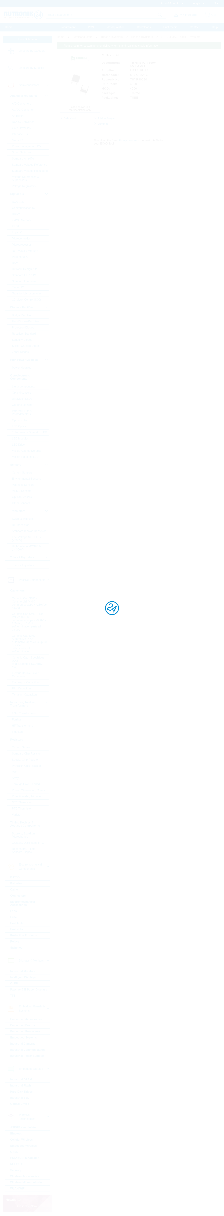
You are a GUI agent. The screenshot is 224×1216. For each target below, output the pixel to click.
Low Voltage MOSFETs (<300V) (26, 539)
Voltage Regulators (24, 186)
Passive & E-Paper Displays (28, 989)
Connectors (18, 895)
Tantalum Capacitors (25, 694)
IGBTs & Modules (23, 518)
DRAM (16, 214)
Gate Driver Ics (21, 128)
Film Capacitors (21, 688)
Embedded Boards (22, 1025)
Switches (16, 947)
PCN (91, 27)
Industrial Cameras (22, 1043)
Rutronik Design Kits (24, 269)
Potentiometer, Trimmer (26, 796)
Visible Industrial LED (25, 456)
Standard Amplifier (23, 158)
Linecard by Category (32, 50)
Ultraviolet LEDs (22, 398)
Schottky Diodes (22, 339)
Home (9, 27)
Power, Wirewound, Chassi (28, 790)
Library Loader (127, 140)
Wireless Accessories (24, 1176)
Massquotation (115, 27)
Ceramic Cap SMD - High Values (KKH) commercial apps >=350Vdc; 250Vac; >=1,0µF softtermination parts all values (30, 621)
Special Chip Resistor (25, 759)
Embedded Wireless (23, 1145)
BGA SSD (18, 201)
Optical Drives (19, 1103)
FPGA (16, 226)
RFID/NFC (16, 1164)
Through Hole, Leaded (26, 784)
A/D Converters (21, 103)
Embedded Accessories (26, 1019)
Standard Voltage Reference (29, 164)
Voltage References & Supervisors (25, 178)
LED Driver (19, 444)
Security (15, 1170)
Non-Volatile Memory (25, 250)
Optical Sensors (22, 497)
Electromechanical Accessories (22, 903)
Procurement (68, 27)
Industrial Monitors (22, 971)
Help (215, 27)
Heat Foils (17, 923)
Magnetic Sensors (23, 484)
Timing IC (18, 287)
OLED (14, 983)
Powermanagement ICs (26, 146)
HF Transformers (22, 725)
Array (15, 778)
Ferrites (16, 719)
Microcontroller (21, 238)
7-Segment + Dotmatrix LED (29, 432)
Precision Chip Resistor (26, 765)
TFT (12, 995)
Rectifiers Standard (24, 333)
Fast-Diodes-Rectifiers (26, 321)
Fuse (13, 917)
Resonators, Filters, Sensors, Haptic (24, 850)
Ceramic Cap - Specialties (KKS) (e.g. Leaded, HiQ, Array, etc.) (28, 662)
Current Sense (21, 747)
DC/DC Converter (23, 121)
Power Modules (21, 367)
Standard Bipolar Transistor (29, 531)
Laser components (23, 386)
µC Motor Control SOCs (27, 299)
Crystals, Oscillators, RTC (28, 842)
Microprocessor (21, 244)
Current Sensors (22, 472)
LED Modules (20, 438)
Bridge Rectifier (21, 315)
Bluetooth (16, 1133)
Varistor (16, 814)
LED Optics (19, 426)
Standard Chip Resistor (26, 753)
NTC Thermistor (22, 802)
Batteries (16, 883)
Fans (13, 911)
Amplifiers (18, 115)
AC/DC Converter (23, 109)
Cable (14, 889)
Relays (14, 941)
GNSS (14, 1151)
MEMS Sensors (21, 490)
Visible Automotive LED (26, 450)
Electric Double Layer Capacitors (25, 675)
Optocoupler (19, 420)
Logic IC (17, 232)
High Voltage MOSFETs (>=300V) (26, 548)
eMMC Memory (21, 220)
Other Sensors (21, 503)
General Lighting (22, 404)
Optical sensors (21, 392)
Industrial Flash (20, 1085)
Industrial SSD (19, 1097)
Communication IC (23, 207)
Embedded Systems (23, 1037)
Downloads (144, 27)
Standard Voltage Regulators (30, 170)
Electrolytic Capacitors (26, 682)
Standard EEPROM (24, 275)
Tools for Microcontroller (27, 293)
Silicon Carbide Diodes (26, 345)
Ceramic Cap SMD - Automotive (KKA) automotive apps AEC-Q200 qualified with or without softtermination (29, 643)
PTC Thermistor (22, 808)
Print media (170, 27)
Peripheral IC (20, 256)
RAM (15, 262)
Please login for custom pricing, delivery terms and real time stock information (112, 45)
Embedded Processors (25, 1031)
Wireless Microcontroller (26, 1182)
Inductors (18, 731)
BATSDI (15, 877)
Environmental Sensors (26, 478)
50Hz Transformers (24, 713)
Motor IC (17, 140)
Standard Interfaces (24, 281)
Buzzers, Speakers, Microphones (24, 835)
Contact (195, 27)
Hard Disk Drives (21, 1091)
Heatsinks (17, 929)
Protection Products (23, 935)
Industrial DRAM (21, 1079)
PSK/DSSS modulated (24, 1157)
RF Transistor (20, 524)
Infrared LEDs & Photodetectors (22, 412)
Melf (14, 771)
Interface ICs (20, 134)
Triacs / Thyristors (23, 565)
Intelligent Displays (23, 977)
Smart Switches (21, 152)
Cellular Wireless (21, 1139)
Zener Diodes (20, 351)
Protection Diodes (23, 327)
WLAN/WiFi (17, 1188)
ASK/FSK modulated (24, 1127)
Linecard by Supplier (31, 67)
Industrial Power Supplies (27, 1055)
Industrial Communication (27, 1049)
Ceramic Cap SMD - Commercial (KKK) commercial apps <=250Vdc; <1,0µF (30, 603)
